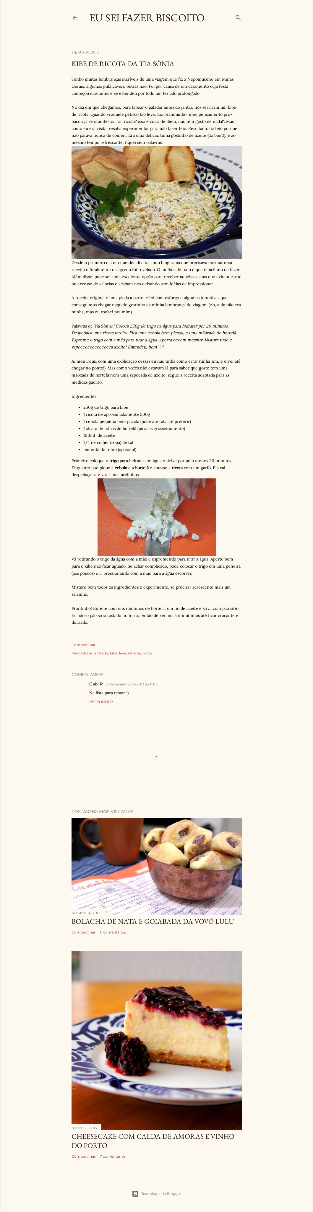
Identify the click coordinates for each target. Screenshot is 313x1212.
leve (122, 653)
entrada (101, 653)
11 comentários (113, 932)
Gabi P (96, 684)
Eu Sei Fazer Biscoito (147, 18)
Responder (101, 702)
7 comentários (113, 1156)
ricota (147, 653)
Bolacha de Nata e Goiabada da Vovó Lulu (153, 921)
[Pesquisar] (238, 16)
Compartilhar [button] (83, 645)
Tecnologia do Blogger (156, 1193)
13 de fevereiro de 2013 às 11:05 (131, 684)
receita (134, 653)
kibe (113, 653)
